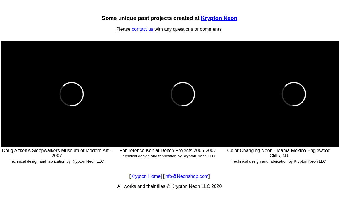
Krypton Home (146, 176)
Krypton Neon (219, 18)
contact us (142, 29)
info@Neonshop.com (186, 176)
